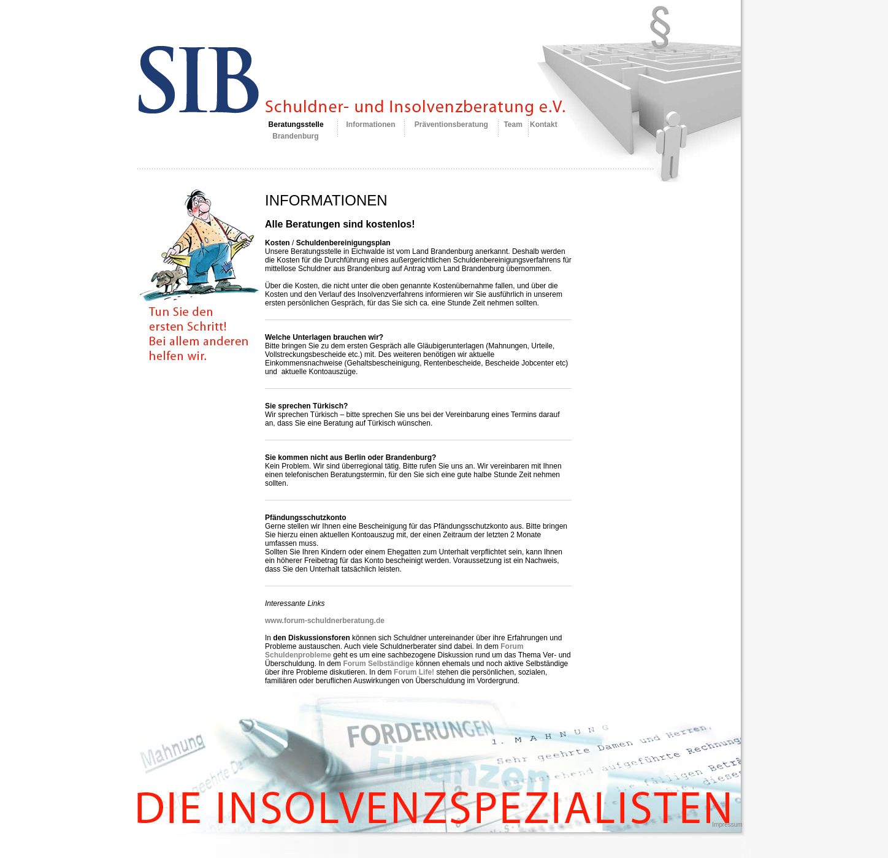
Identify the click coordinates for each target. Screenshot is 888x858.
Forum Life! (414, 672)
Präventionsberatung (451, 124)
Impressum (727, 824)
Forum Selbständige (378, 663)
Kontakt (543, 124)
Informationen (371, 124)
